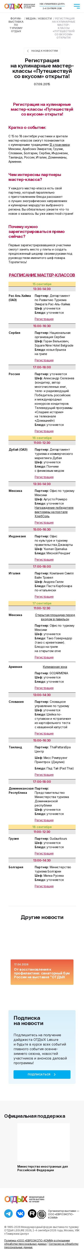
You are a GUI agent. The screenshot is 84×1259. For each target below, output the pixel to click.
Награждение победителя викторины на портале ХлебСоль (54, 512)
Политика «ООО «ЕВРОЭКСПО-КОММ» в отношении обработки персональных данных (37, 1242)
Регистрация (44, 319)
